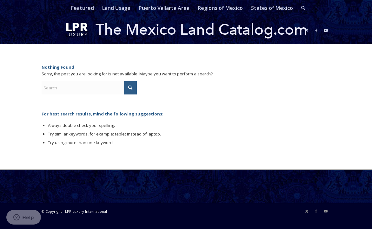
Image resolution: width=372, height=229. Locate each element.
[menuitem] (82, 8)
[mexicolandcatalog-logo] (186, 30)
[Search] (301, 8)
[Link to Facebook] (316, 30)
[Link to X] (306, 30)
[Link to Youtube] (325, 30)
